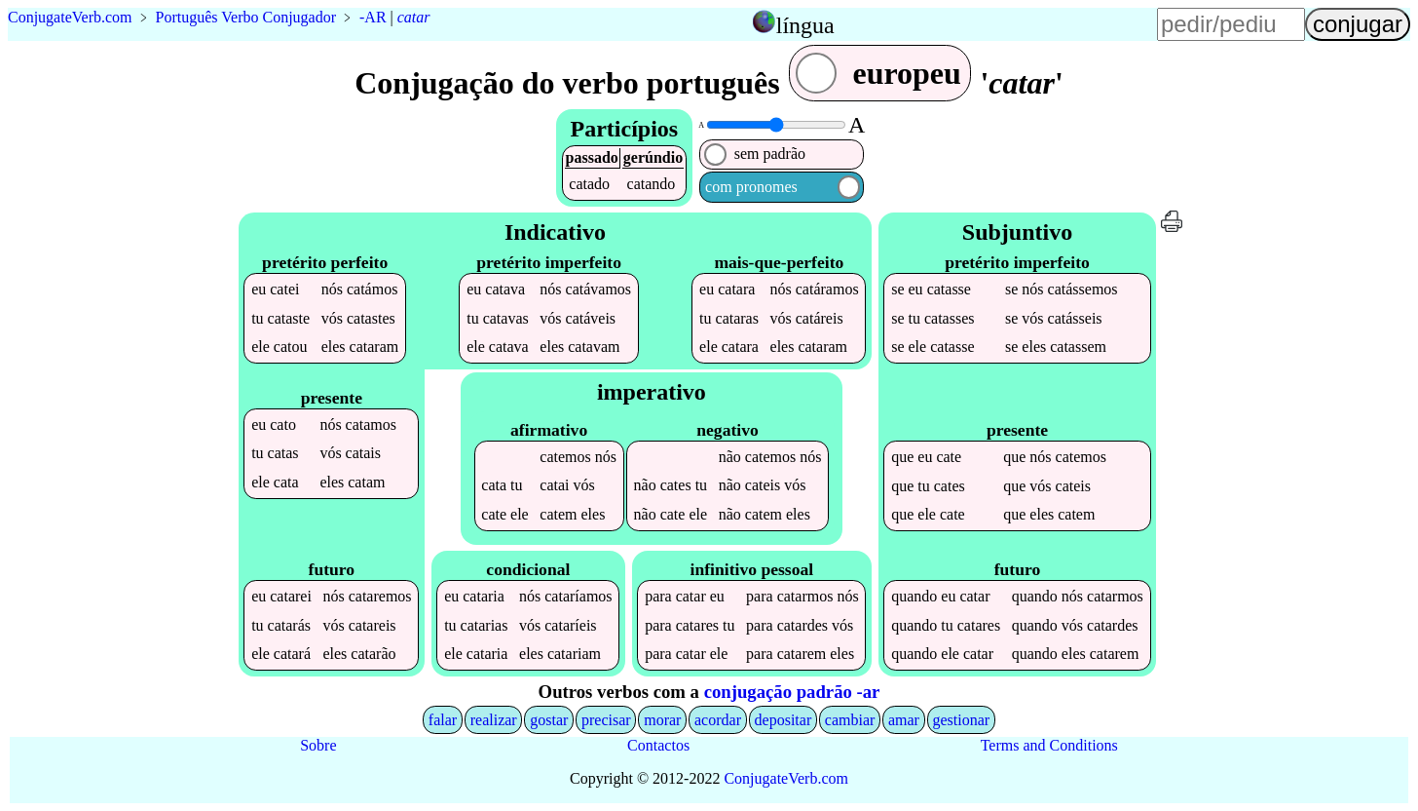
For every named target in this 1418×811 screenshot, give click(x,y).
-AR (373, 17)
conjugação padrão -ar (792, 691)
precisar (606, 720)
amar (903, 720)
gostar (549, 720)
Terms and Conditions (1049, 745)
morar (662, 720)
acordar (717, 720)
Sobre (318, 745)
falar (443, 720)
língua (805, 25)
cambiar (850, 720)
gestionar (961, 720)
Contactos (658, 745)
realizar (493, 720)
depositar (783, 720)
